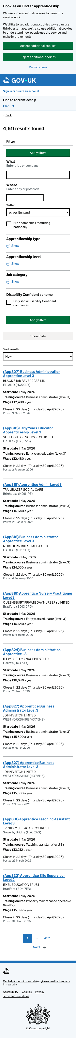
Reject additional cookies (38, 57)
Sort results (11, 349)
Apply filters (38, 153)
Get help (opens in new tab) (20, 981)
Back (8, 115)
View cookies (38, 67)
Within (11, 205)
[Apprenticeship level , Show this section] (38, 261)
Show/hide (38, 336)
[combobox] (25, 197)
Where (11, 185)
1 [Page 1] (27, 938)
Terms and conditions (16, 996)
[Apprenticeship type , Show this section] (38, 243)
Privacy (39, 992)
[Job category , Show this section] (38, 279)
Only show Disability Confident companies (34, 303)
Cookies (27, 992)
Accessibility (10, 992)
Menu (7, 106)
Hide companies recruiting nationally (31, 225)
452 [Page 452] (47, 938)
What (10, 162)
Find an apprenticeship (19, 100)
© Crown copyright (38, 1028)
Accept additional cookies (38, 46)
